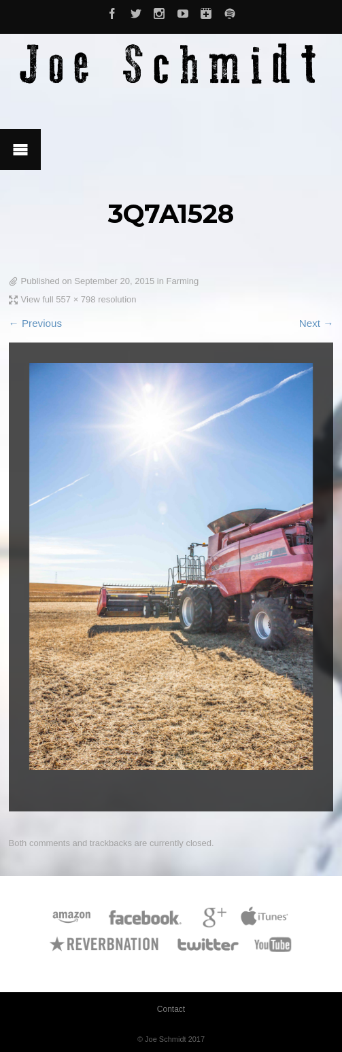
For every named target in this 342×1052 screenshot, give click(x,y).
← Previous (36, 323)
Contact (171, 1009)
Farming (183, 281)
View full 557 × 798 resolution (79, 299)
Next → (316, 323)
